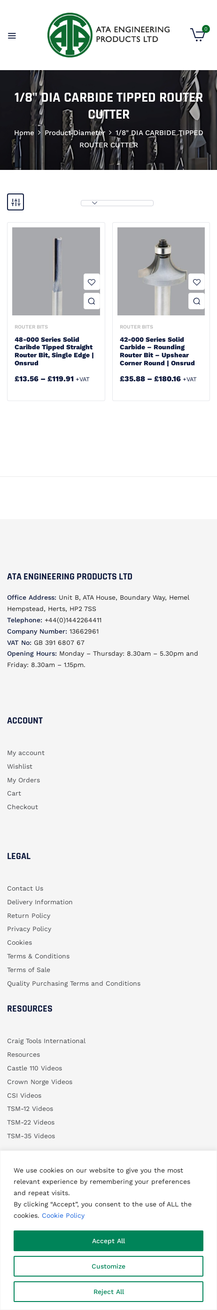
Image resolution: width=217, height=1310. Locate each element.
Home (24, 133)
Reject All (108, 1291)
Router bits (31, 327)
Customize (108, 1266)
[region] (108, 1230)
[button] (197, 39)
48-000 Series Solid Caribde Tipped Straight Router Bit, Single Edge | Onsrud (54, 351)
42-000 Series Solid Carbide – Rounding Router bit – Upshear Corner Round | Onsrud (157, 351)
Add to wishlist (92, 281)
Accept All (108, 1241)
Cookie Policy (63, 1215)
